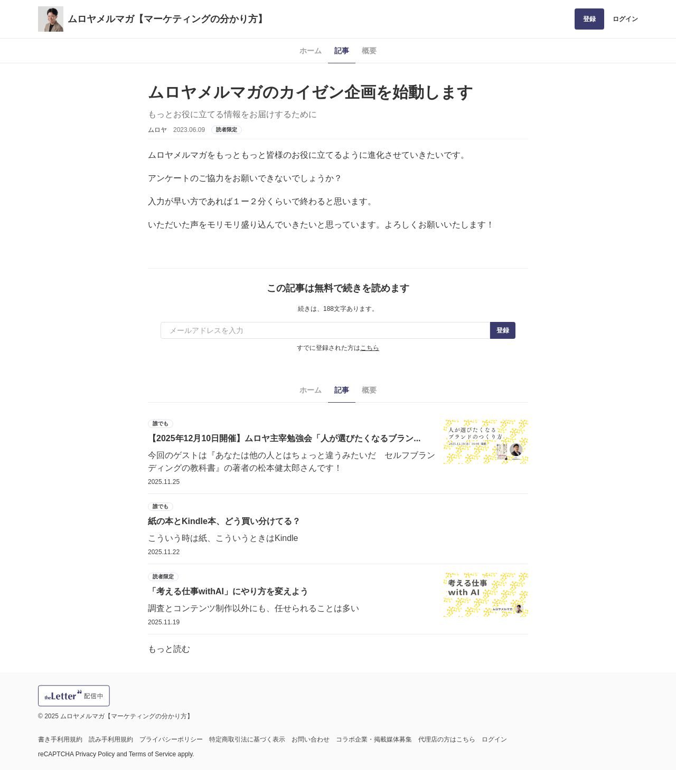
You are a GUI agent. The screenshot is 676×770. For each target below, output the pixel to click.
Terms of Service (152, 754)
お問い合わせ (311, 739)
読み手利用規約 (111, 739)
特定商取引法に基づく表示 (247, 739)
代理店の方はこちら (446, 739)
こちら (369, 347)
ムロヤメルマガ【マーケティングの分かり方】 (167, 19)
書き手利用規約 (60, 739)
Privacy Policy (95, 754)
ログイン (625, 19)
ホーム (310, 50)
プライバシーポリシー (171, 739)
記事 (341, 50)
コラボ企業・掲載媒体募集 (374, 739)
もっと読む (169, 648)
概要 (369, 50)
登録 (589, 19)
